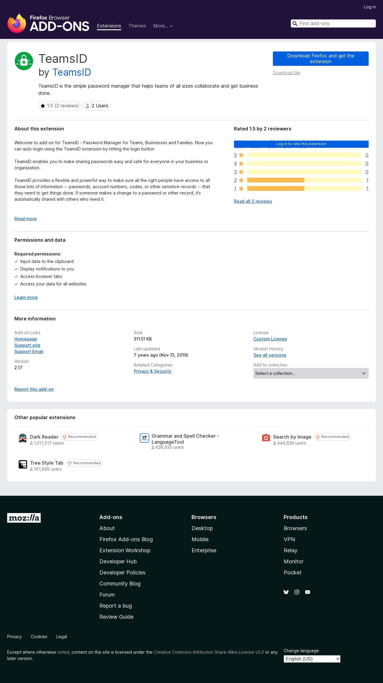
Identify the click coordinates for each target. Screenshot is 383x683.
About (107, 528)
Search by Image (292, 437)
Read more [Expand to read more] (25, 218)
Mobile (200, 539)
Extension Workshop (124, 550)
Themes (137, 26)
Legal (61, 636)
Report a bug (115, 606)
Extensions (109, 26)
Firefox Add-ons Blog (126, 539)
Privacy (14, 636)
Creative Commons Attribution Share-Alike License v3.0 (209, 652)
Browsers (295, 528)
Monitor (293, 561)
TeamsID (71, 72)
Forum (107, 594)
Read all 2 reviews (253, 201)
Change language (301, 650)
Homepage (25, 338)
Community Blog (120, 583)
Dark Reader (44, 437)
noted (63, 652)
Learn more (26, 297)
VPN (289, 539)
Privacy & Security (152, 371)
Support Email (28, 351)
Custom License (270, 338)
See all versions (269, 355)
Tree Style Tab (46, 463)
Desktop (202, 528)
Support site (27, 345)
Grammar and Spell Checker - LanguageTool (185, 439)
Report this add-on (34, 389)
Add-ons (110, 517)
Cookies (39, 636)
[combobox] (333, 23)
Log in (370, 6)
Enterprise (204, 550)
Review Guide (116, 617)
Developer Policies (122, 572)
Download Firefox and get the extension (320, 58)
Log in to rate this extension (301, 144)
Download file (286, 72)
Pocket (293, 572)
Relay (290, 550)
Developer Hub (118, 561)
